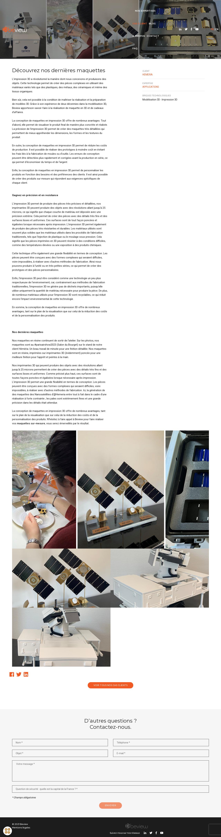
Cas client (94, 6)
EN (208, 6)
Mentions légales (21, 830)
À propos (118, 6)
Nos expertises (71, 6)
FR (203, 6)
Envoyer (110, 808)
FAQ (143, 6)
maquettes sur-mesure (31, 424)
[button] (7, 830)
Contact (132, 6)
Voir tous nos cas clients (111, 685)
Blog (106, 6)
